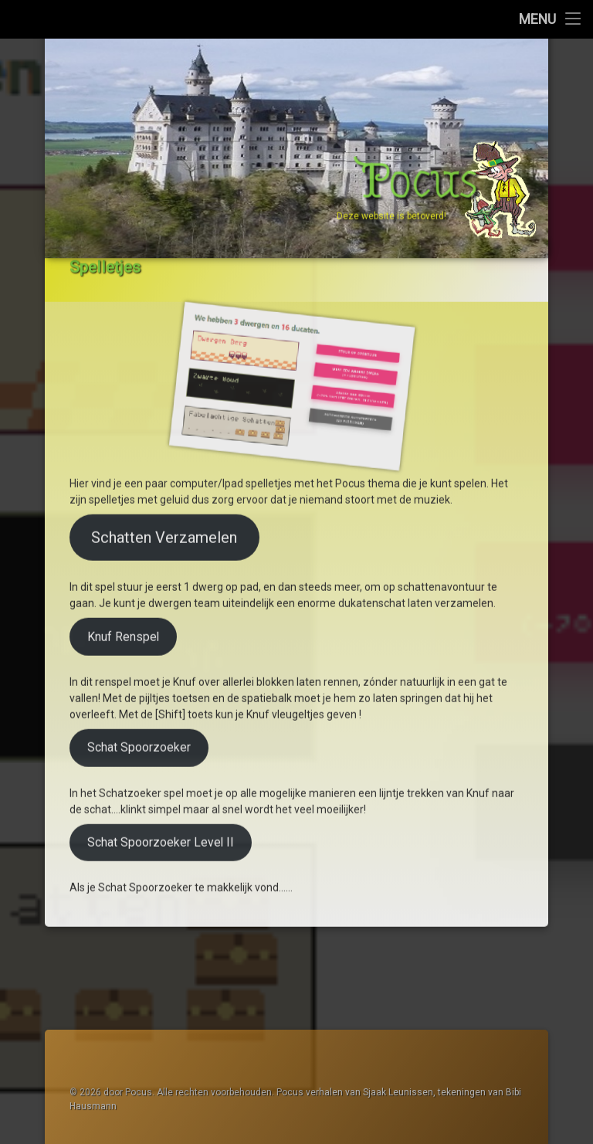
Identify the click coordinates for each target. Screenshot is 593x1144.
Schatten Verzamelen (164, 448)
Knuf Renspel (123, 547)
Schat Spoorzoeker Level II (160, 752)
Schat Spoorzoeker (139, 657)
